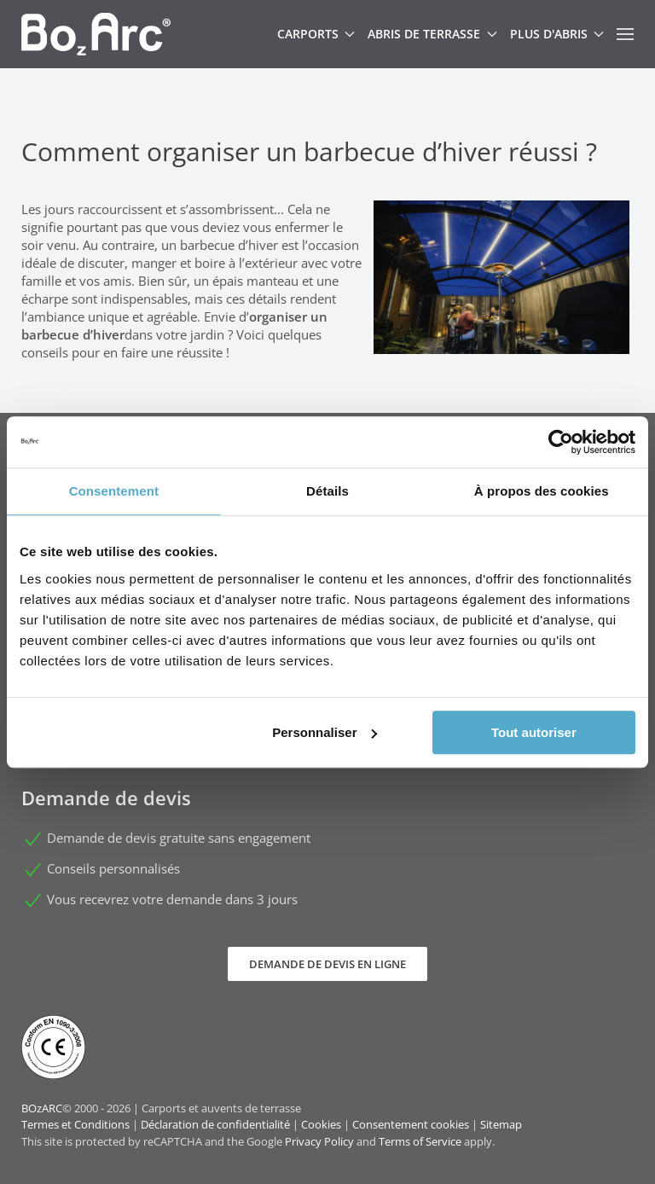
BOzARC (41, 1108)
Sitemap (501, 1124)
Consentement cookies (410, 1124)
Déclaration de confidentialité (215, 1124)
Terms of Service (420, 1141)
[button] (625, 34)
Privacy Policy (319, 1141)
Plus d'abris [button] (557, 34)
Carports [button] (316, 34)
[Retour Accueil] (96, 34)
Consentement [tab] (114, 491)
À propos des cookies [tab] (541, 491)
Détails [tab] (327, 491)
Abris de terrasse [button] (432, 34)
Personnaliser (324, 732)
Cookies (321, 1124)
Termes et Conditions (75, 1124)
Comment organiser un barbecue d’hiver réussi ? (309, 151)
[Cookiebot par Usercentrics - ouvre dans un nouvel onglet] (560, 442)
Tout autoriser (534, 732)
